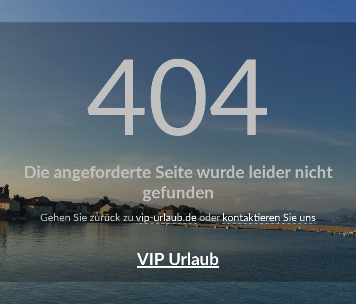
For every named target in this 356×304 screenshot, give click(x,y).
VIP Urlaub (178, 259)
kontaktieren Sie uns (269, 217)
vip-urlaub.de (166, 217)
